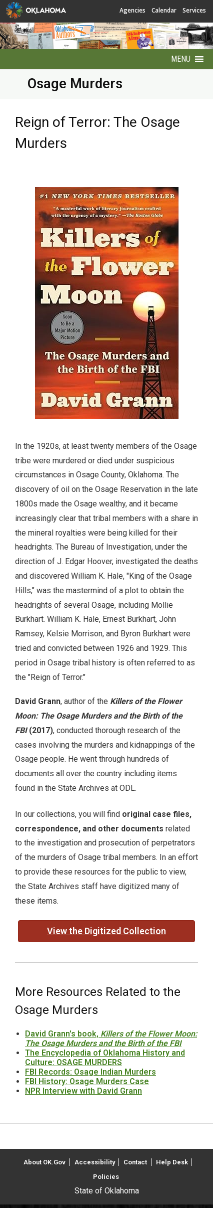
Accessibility (94, 1162)
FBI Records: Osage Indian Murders (90, 1072)
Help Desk (172, 1162)
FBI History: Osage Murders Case (87, 1081)
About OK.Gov (45, 1162)
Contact (135, 1162)
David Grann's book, (111, 1038)
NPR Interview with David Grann (83, 1091)
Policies (106, 1176)
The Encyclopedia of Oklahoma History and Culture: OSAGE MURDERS (105, 1057)
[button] (180, 59)
